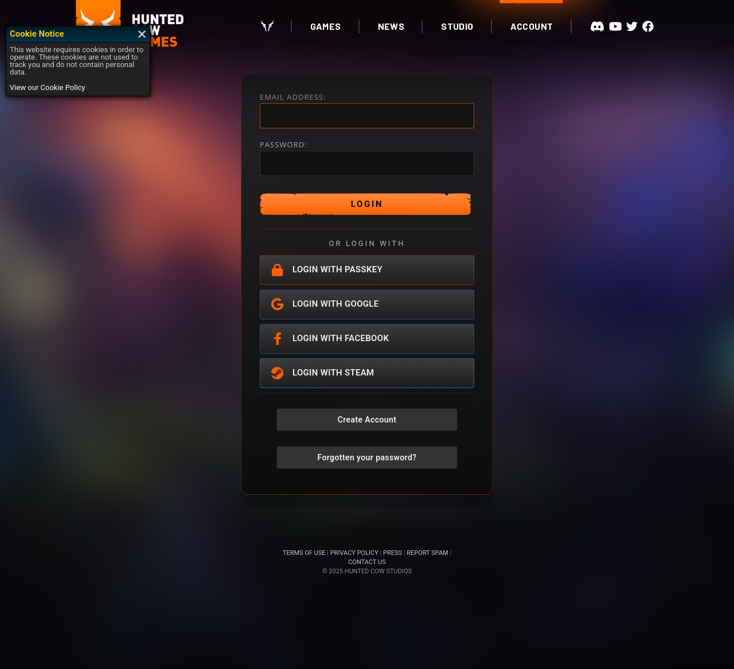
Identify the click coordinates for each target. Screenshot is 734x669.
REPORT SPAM (427, 553)
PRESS (392, 553)
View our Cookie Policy (47, 87)
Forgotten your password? (367, 457)
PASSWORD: (283, 144)
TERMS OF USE (304, 553)
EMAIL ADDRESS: (293, 97)
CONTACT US (366, 562)
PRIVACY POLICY (354, 553)
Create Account (367, 419)
